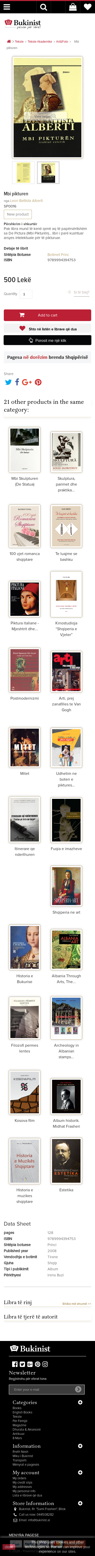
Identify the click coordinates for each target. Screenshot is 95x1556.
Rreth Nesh (20, 1452)
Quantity (10, 294)
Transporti (20, 1460)
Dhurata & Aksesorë (27, 1429)
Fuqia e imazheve (66, 849)
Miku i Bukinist (23, 1456)
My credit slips (22, 1482)
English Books (22, 1412)
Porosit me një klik (51, 340)
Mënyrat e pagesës (26, 1464)
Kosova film (25, 1121)
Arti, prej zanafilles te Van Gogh (66, 704)
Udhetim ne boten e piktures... (66, 779)
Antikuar (19, 1434)
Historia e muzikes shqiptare (24, 1196)
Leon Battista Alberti (26, 201)
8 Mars (17, 1438)
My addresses (22, 1487)
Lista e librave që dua (27, 1495)
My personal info (24, 1491)
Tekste (17, 1416)
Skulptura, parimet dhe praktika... (66, 484)
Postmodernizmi (24, 698)
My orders (19, 1478)
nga (6, 201)
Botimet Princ (58, 255)
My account (26, 1473)
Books (17, 1408)
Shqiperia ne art (66, 912)
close (9, 1547)
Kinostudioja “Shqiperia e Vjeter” (66, 629)
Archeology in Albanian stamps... (66, 1051)
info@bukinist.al (39, 1520)
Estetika (66, 1190)
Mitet (24, 774)
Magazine (19, 1425)
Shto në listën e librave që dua (52, 329)
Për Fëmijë (20, 1421)
